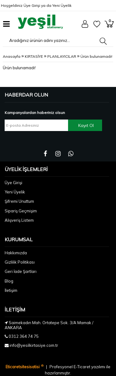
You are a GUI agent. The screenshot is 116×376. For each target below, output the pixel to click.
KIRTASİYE (34, 56)
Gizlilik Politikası (20, 262)
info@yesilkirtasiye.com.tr (34, 345)
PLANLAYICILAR (61, 56)
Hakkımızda (16, 252)
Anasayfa (11, 56)
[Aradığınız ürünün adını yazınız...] (51, 40)
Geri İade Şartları (21, 271)
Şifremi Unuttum (19, 201)
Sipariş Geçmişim (21, 210)
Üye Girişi (32, 5)
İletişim (11, 290)
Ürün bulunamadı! (96, 56)
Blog (9, 281)
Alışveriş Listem (19, 220)
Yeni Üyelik (61, 5)
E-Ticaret (82, 366)
